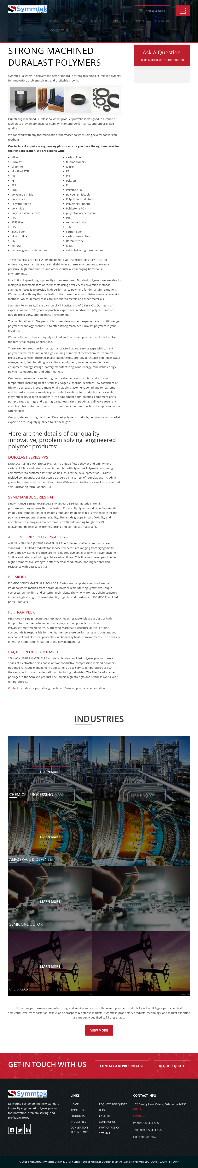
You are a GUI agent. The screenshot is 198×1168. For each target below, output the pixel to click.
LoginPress (164, 21)
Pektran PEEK (21, 612)
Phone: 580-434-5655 (146, 1123)
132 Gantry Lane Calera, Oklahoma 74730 (161, 1106)
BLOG (102, 1110)
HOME (54, 21)
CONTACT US (59, 31)
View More (99, 1030)
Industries (95, 21)
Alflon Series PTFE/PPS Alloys (38, 537)
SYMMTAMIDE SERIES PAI (30, 497)
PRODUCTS (78, 1116)
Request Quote (172, 1066)
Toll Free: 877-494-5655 (148, 1130)
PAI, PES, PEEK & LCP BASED (33, 652)
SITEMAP (104, 1133)
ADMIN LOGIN (159, 1161)
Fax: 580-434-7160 (144, 1137)
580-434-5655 (155, 11)
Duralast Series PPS (28, 457)
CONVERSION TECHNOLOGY (129, 21)
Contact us (15, 688)
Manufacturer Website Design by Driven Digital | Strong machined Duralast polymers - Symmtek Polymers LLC (89, 1161)
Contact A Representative (122, 1066)
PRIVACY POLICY (109, 1127)
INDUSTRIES (78, 1121)
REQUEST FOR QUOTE (113, 1104)
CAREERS (105, 1116)
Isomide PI (18, 576)
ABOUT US (77, 1110)
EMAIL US (139, 1116)
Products (73, 21)
